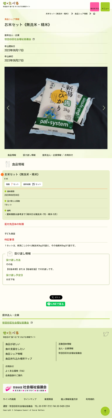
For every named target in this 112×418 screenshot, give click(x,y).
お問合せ (9, 366)
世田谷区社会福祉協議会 (18, 39)
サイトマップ (30, 399)
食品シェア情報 (81, 14)
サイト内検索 (9, 399)
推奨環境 (48, 399)
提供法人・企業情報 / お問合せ (57, 155)
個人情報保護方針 (69, 399)
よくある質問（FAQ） (15, 371)
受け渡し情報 (29, 155)
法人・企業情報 (65, 348)
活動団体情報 (64, 344)
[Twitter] (106, 334)
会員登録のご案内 (13, 375)
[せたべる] (11, 3)
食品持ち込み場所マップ (18, 358)
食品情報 (12, 155)
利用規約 (90, 399)
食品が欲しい (12, 344)
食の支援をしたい (15, 349)
